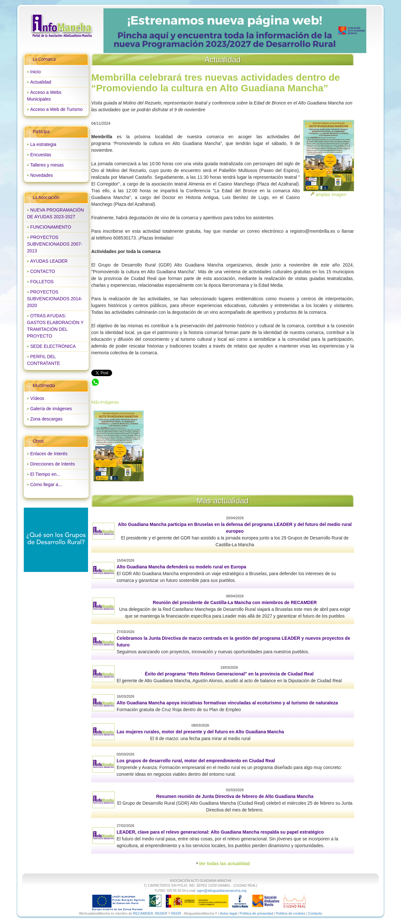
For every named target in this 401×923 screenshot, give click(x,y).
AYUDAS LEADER (48, 261)
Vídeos (37, 398)
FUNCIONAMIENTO (50, 227)
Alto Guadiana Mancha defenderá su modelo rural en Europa (181, 566)
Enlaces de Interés (48, 453)
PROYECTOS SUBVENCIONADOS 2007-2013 (54, 244)
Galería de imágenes (51, 408)
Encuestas (40, 154)
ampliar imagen (331, 194)
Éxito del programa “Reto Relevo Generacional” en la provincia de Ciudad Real (229, 673)
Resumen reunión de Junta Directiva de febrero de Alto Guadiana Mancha (235, 796)
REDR (176, 913)
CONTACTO (42, 271)
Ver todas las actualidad (224, 863)
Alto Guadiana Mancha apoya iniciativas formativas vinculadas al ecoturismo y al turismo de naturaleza (227, 702)
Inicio (35, 71)
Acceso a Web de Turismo (56, 109)
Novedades (41, 175)
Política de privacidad (256, 913)
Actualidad (40, 82)
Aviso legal (228, 913)
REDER (161, 913)
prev (121, 31)
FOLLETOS (42, 281)
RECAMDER (143, 913)
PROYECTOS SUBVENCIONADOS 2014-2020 (54, 298)
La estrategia (43, 144)
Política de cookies (290, 913)
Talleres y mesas (47, 164)
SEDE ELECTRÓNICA (53, 346)
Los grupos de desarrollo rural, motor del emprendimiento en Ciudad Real (196, 760)
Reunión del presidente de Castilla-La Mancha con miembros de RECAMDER (235, 602)
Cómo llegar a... (46, 484)
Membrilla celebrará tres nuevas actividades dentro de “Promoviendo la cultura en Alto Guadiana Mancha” (197, 381)
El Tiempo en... (45, 474)
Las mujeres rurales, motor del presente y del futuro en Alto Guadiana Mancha (200, 731)
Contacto (315, 913)
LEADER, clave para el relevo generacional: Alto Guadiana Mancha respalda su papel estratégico (220, 832)
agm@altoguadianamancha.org (221, 890)
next (348, 31)
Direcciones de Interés (52, 463)
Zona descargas (46, 418)
